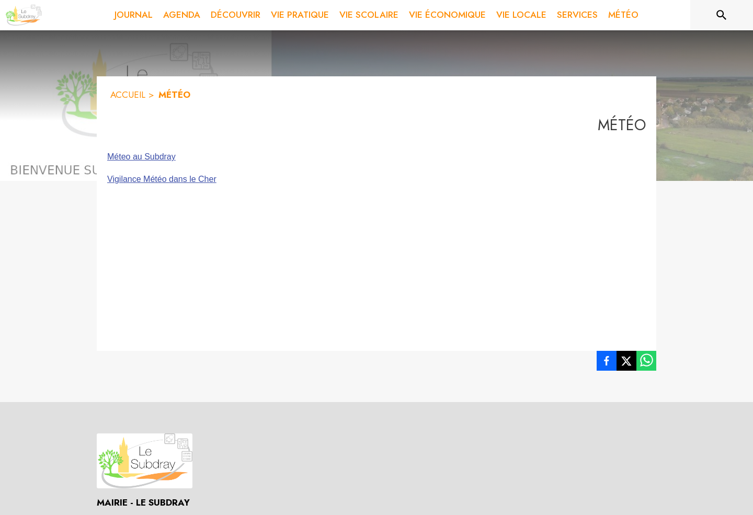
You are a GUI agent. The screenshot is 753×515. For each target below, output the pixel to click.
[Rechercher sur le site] (721, 15)
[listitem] (607, 363)
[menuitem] (133, 15)
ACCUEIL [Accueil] (127, 94)
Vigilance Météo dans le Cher (161, 179)
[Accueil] (23, 15)
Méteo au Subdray (141, 156)
